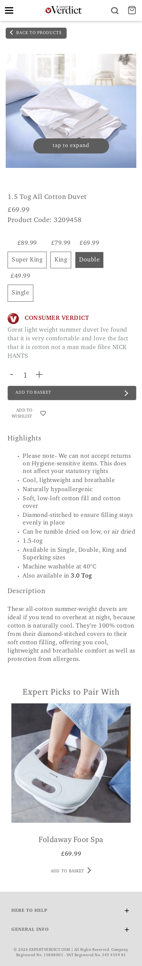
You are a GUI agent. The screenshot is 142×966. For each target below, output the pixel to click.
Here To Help (71, 912)
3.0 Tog (81, 576)
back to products (36, 32)
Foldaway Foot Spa (71, 840)
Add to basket (71, 870)
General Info (71, 931)
